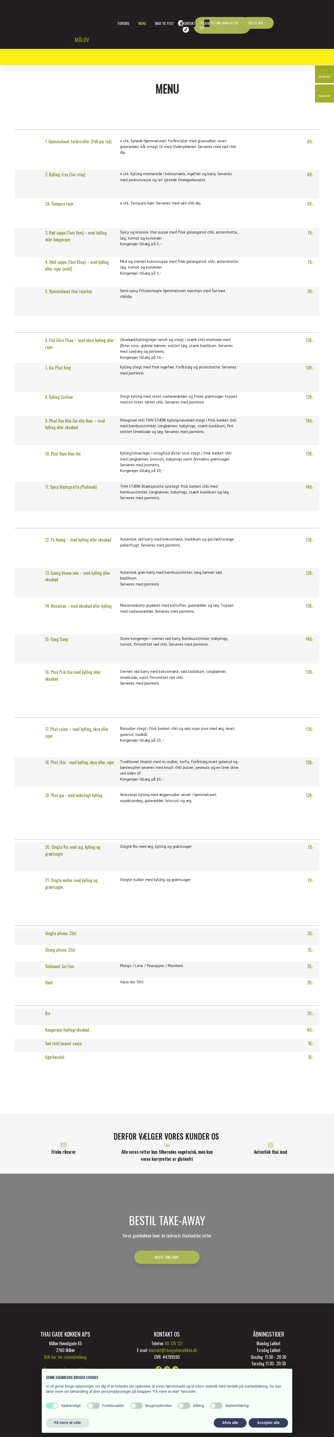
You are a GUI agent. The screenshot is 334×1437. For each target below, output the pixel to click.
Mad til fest (164, 23)
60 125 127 (174, 1343)
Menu (142, 23)
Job (207, 23)
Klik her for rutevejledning (65, 1357)
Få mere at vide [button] (67, 1423)
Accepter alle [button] (268, 1423)
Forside (123, 23)
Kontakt (189, 23)
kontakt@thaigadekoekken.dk (173, 1350)
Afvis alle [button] (230, 1423)
